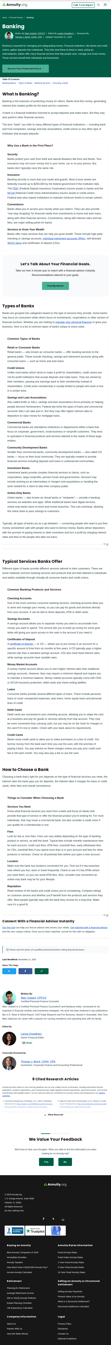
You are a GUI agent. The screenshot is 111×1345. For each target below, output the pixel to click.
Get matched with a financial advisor (89, 927)
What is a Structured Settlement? (74, 1301)
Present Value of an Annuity (71, 1296)
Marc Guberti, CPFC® (35, 33)
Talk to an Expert (83, 5)
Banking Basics (9, 83)
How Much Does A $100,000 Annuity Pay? (27, 1267)
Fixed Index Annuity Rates (70, 1257)
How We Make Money (17, 1333)
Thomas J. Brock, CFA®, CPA (28, 37)
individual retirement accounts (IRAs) (64, 238)
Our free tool (8, 927)
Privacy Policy (64, 1324)
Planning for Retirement (18, 1288)
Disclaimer (63, 1328)
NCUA (11, 193)
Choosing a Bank (60, 83)
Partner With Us (14, 1328)
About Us (11, 1324)
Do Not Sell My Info (14, 1210)
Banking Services (42, 83)
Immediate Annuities (16, 1257)
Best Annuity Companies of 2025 (22, 1252)
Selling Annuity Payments (70, 1291)
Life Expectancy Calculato (19, 1308)
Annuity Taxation (15, 1262)
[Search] (98, 4)
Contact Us (63, 1333)
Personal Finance (16, 18)
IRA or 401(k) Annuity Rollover (21, 1298)
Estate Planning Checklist (19, 1303)
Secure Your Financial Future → (26, 68)
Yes (46, 1161)
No (65, 1161)
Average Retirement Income (20, 1293)
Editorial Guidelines (67, 1338)
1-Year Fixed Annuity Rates (71, 1262)
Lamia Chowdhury (65, 33)
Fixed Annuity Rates (67, 1252)
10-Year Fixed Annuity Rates (71, 1272)
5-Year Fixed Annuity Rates (71, 1267)
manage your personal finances (73, 322)
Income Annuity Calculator (19, 1272)
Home (4, 18)
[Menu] (105, 4)
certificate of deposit (22, 644)
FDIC (16, 188)
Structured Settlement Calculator (73, 1306)
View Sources (53, 1114)
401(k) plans (14, 243)
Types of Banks (25, 83)
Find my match (55, 285)
